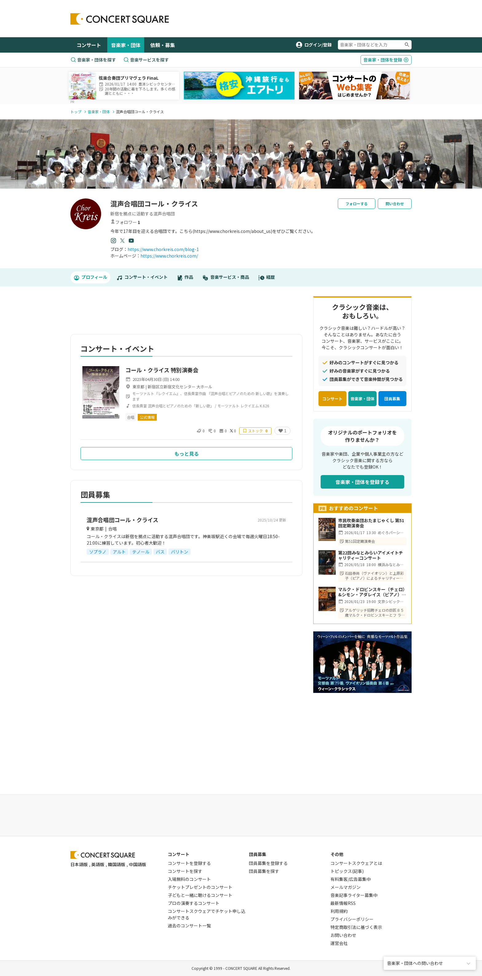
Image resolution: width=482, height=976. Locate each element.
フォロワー (125, 222)
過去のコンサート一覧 (189, 925)
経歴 (266, 277)
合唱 (130, 417)
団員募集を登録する (268, 863)
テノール (140, 552)
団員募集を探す (264, 871)
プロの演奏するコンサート (193, 903)
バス (160, 552)
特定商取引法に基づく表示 (356, 927)
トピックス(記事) (347, 871)
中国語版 (137, 864)
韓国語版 (116, 864)
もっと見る (186, 453)
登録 (386, 60)
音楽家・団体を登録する (362, 482)
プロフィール (90, 277)
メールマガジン (345, 887)
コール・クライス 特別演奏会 (161, 370)
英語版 (97, 864)
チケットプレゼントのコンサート (200, 887)
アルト (119, 552)
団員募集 (392, 399)
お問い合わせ (343, 935)
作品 (185, 277)
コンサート (89, 45)
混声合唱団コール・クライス (122, 520)
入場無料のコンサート (189, 879)
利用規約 (339, 911)
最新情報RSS (343, 903)
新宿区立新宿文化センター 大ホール (180, 387)
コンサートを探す (185, 871)
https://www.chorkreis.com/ (169, 256)
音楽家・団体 (125, 45)
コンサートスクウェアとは (356, 863)
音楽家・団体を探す (93, 60)
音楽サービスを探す (146, 60)
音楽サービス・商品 (225, 277)
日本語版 (79, 864)
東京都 (138, 387)
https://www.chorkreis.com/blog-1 (163, 249)
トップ (75, 111)
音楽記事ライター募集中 (353, 895)
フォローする (357, 203)
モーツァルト (228, 405)
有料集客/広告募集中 (350, 879)
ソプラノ (97, 552)
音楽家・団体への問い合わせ (415, 963)
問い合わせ (394, 203)
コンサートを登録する (189, 863)
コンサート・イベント (142, 277)
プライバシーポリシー (351, 919)
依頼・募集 (162, 45)
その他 (336, 854)
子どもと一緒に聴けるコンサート (200, 895)
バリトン (179, 552)
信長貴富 (139, 405)
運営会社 (339, 943)
